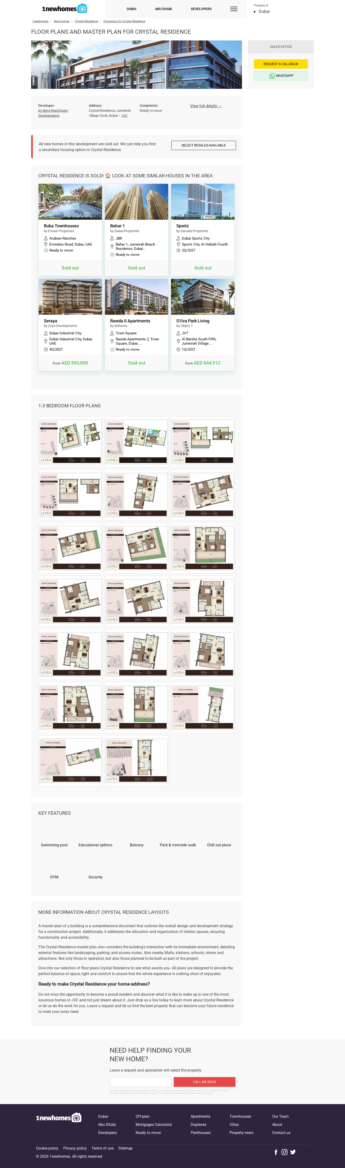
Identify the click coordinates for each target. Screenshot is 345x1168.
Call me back (204, 1082)
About (277, 1124)
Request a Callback (281, 64)
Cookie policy (47, 1148)
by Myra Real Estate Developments (53, 113)
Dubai (131, 9)
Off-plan (143, 1116)
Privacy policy (75, 1148)
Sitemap (125, 1148)
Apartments (200, 1116)
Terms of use (103, 1148)
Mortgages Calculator (154, 1124)
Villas (234, 1124)
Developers (201, 9)
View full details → (206, 106)
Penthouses (201, 1132)
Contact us (281, 1132)
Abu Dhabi (163, 9)
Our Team (280, 1116)
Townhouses (240, 1116)
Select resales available (204, 145)
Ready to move (148, 1132)
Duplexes (198, 1124)
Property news (241, 1132)
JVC (124, 116)
